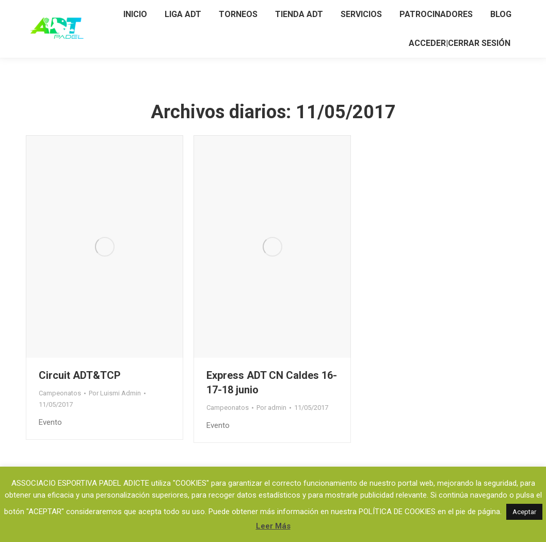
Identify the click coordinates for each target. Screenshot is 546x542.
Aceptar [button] (524, 512)
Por (115, 393)
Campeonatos (60, 393)
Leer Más (273, 526)
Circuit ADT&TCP (80, 375)
